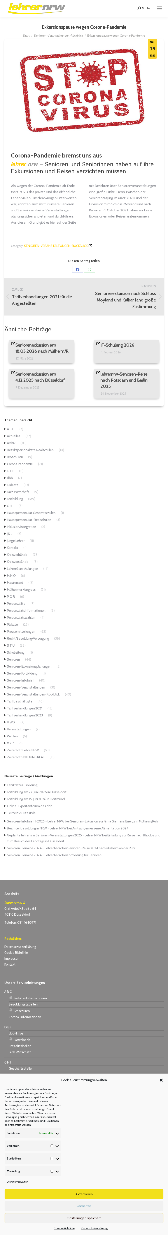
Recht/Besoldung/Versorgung (28, 639)
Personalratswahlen (21, 618)
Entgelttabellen (20, 1046)
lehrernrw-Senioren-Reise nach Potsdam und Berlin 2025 (124, 380)
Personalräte (16, 604)
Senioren (13, 659)
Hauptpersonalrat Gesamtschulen (31, 513)
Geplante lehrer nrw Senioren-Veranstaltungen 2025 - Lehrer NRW (54, 835)
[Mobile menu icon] (159, 8)
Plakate (12, 625)
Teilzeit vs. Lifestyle (21, 813)
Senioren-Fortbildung (22, 673)
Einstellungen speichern (83, 1218)
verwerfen (84, 1206)
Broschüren (15, 457)
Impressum (12, 959)
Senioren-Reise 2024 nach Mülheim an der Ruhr (101, 848)
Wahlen (12, 736)
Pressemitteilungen (21, 632)
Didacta (12, 485)
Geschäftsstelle (20, 1069)
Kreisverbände (17, 555)
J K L (9, 534)
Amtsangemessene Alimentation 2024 (100, 828)
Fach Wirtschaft (18, 492)
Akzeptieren (84, 1194)
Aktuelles (13, 436)
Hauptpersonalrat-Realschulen (29, 520)
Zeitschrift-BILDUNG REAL (25, 757)
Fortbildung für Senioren (84, 855)
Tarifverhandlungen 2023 (25, 715)
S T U (11, 645)
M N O (11, 576)
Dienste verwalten (17, 1181)
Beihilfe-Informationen (28, 997)
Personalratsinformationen (26, 611)
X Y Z (10, 743)
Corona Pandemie (20, 464)
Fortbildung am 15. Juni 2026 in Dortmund (36, 799)
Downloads (19, 1039)
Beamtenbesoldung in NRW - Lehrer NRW (36, 828)
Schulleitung (15, 652)
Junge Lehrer (15, 541)
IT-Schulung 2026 (117, 345)
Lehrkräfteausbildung (22, 785)
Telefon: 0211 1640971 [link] (20, 923)
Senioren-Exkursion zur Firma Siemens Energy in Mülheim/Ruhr (114, 821)
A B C (10, 429)
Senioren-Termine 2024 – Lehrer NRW (34, 848)
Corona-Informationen (25, 1017)
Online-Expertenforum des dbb (29, 806)
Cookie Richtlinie (16, 953)
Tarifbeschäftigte (19, 701)
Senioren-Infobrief (20, 680)
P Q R (11, 597)
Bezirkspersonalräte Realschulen (30, 450)
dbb (10, 478)
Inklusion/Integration (21, 527)
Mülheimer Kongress (21, 590)
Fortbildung (15, 499)
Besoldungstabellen (23, 1004)
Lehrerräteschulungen (22, 569)
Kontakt (12, 548)
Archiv (11, 443)
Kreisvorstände (17, 562)
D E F (10, 471)
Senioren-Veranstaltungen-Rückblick (56, 246)
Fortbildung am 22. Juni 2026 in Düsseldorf (36, 792)
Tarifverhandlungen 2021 (24, 708)
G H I (10, 506)
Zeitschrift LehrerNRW (23, 750)
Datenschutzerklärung (94, 1228)
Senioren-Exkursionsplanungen (29, 666)
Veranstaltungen (19, 729)
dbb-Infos (16, 1033)
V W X (11, 722)
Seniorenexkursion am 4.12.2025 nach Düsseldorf (40, 377)
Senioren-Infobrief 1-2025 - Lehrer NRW (35, 821)
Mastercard (15, 583)
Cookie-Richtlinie (64, 1228)
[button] (161, 1080)
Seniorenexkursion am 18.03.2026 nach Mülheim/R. (42, 348)
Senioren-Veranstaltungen (26, 687)
